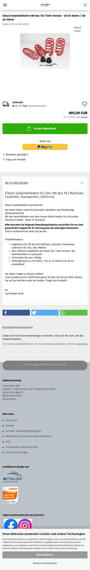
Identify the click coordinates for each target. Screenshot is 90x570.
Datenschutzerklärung (66, 548)
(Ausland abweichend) (37, 106)
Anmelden (82, 343)
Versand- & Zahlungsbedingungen (24, 431)
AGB (8, 441)
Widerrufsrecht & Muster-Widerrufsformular (29, 436)
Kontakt (10, 425)
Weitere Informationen (45, 563)
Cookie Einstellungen (17, 452)
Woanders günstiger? (17, 154)
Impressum (12, 420)
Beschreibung (16, 183)
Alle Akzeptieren (45, 554)
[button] (16, 313)
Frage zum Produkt (15, 159)
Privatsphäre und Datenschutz (22, 447)
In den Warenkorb (41, 128)
